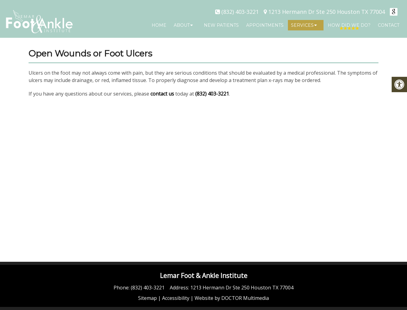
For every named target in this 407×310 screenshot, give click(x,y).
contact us (162, 93)
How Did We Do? (349, 25)
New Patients (221, 25)
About (182, 25)
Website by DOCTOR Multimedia (232, 298)
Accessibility (175, 298)
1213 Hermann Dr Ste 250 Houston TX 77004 (326, 11)
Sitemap (147, 298)
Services (302, 25)
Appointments (265, 25)
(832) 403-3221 (240, 11)
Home (159, 25)
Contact (388, 25)
